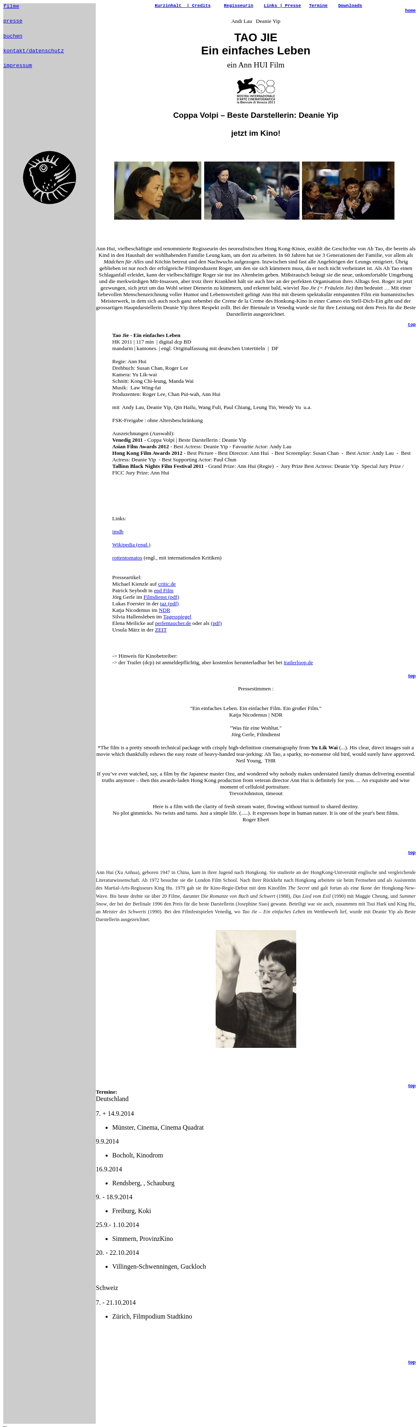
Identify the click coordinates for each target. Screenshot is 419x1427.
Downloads (350, 6)
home (410, 12)
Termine (318, 6)
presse (13, 23)
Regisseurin (238, 6)
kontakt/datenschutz (33, 55)
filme (11, 7)
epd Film (163, 601)
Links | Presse (282, 6)
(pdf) (216, 634)
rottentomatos (127, 569)
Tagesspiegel (177, 628)
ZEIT (161, 641)
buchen (13, 39)
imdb (117, 542)
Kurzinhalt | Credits (182, 6)
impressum (17, 71)
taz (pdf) (169, 614)
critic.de (167, 595)
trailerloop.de (298, 673)
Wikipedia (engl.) (131, 556)
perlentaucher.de (173, 634)
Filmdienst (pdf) (161, 608)
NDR (164, 621)
